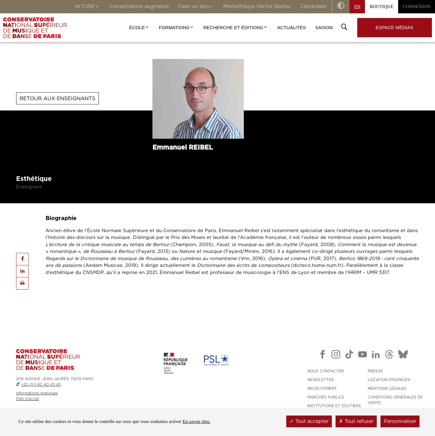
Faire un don (196, 7)
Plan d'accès (27, 399)
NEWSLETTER (320, 380)
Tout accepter (309, 421)
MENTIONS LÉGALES (387, 388)
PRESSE (375, 371)
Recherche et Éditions (235, 27)
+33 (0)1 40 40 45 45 (41, 384)
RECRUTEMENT (322, 388)
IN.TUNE (87, 7)
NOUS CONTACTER (325, 371)
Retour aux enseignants (57, 98)
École (139, 27)
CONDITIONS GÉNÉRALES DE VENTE (395, 400)
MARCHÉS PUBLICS (325, 397)
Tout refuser (356, 421)
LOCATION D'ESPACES (389, 380)
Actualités (291, 27)
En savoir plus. (197, 421)
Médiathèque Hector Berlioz (257, 6)
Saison (324, 27)
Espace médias (394, 27)
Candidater (313, 6)
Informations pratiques (37, 393)
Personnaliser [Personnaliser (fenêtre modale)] (400, 421)
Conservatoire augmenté (139, 6)
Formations (176, 27)
